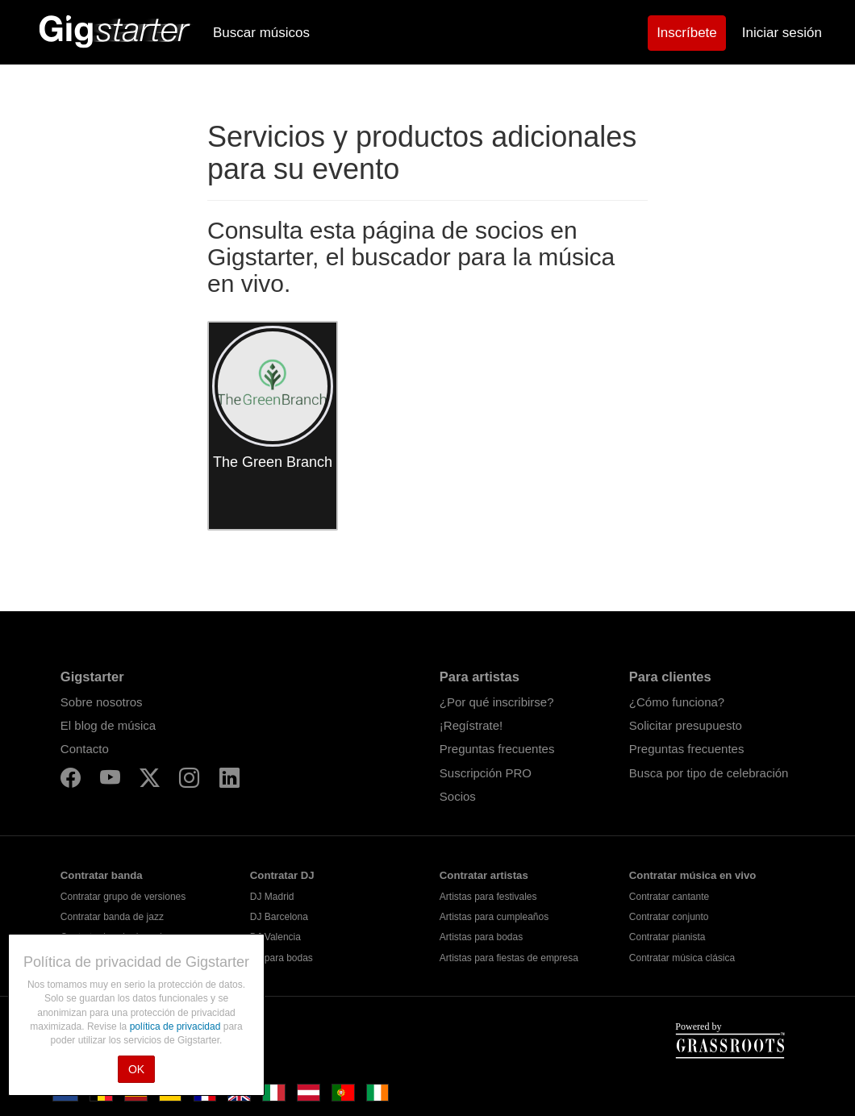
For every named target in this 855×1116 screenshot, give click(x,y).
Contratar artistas (484, 875)
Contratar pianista (667, 937)
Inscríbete (687, 32)
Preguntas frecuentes (497, 749)
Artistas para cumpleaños (494, 916)
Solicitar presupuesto (685, 725)
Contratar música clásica (682, 958)
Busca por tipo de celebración (709, 773)
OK (136, 1069)
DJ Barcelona (279, 916)
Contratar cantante (669, 896)
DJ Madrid (272, 896)
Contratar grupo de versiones (123, 896)
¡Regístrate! (471, 725)
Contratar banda (101, 875)
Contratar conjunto (669, 916)
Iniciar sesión (782, 32)
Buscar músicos (261, 32)
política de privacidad (176, 1026)
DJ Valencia (275, 937)
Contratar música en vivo (693, 875)
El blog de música (108, 725)
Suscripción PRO (486, 773)
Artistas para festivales (488, 896)
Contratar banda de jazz (112, 916)
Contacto (84, 749)
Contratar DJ (282, 875)
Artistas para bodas (481, 937)
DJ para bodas (281, 958)
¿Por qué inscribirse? (497, 702)
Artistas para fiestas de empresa (509, 958)
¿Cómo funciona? (676, 702)
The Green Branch (272, 462)
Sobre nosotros (101, 702)
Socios (458, 796)
